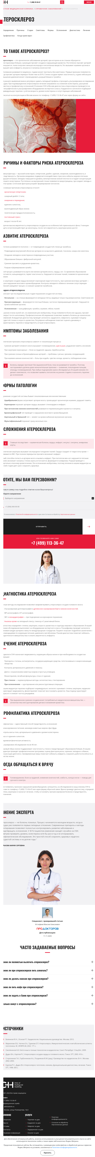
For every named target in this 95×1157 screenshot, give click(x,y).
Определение (8, 30)
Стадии (30, 30)
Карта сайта (8, 1136)
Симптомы (40, 30)
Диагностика (75, 30)
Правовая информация (12, 1132)
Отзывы (6, 1126)
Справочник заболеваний (48, 9)
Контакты (7, 1129)
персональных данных (67, 514)
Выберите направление (11, 493)
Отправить (59, 526)
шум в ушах (60, 345)
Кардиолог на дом (34, 1122)
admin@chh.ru (7, 1106)
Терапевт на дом (34, 1119)
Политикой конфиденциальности (26, 514)
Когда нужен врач (24, 36)
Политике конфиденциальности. (64, 1147)
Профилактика (9, 36)
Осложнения (61, 30)
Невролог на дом (34, 1126)
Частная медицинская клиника (17, 9)
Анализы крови (10, 621)
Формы (51, 30)
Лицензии (7, 1119)
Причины (20, 30)
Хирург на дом (33, 1136)
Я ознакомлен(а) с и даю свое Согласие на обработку (38, 514)
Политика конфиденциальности (59, 1118)
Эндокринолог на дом (35, 1129)
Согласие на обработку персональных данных (60, 1123)
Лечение (86, 30)
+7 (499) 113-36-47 (33, 2)
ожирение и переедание (14, 200)
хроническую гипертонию (15, 192)
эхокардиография (16, 617)
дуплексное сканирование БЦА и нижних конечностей (55, 608)
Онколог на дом (33, 1132)
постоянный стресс (12, 217)
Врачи (6, 1122)
